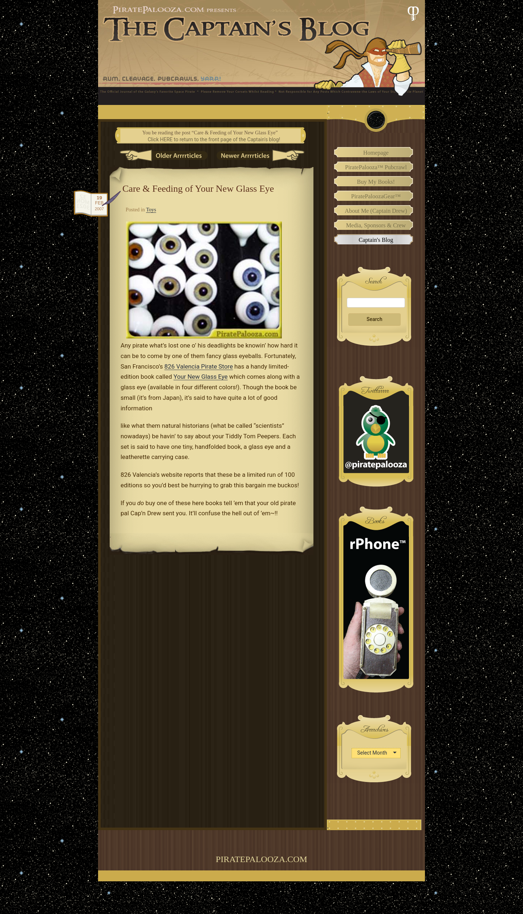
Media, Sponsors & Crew (376, 225)
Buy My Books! (376, 182)
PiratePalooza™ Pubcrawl (376, 167)
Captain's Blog (375, 240)
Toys (151, 209)
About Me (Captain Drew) (376, 211)
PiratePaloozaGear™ (376, 196)
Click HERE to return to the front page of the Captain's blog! (214, 139)
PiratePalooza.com (261, 859)
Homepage (376, 153)
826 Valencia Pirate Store (199, 366)
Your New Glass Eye (201, 376)
